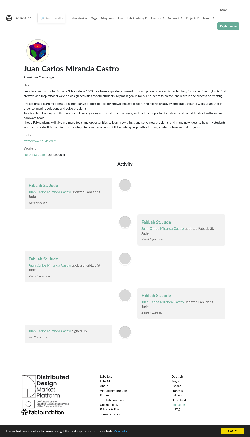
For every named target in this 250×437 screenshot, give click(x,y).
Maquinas (107, 18)
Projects (192, 18)
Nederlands (179, 400)
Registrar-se (228, 26)
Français (177, 390)
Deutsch (177, 376)
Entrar (222, 10)
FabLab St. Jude (34, 154)
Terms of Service (111, 414)
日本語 (176, 409)
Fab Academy (137, 18)
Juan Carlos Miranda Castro (50, 192)
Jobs (120, 18)
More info (120, 431)
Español (176, 386)
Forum (208, 18)
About (104, 386)
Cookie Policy (109, 404)
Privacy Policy (109, 409)
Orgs (94, 18)
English (176, 381)
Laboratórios (78, 18)
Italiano (176, 395)
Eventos (157, 18)
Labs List (106, 376)
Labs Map (106, 381)
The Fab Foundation (113, 400)
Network (175, 18)
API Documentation (113, 390)
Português (178, 404)
